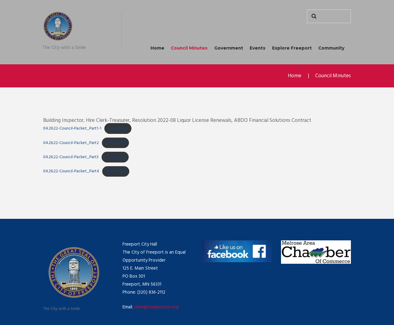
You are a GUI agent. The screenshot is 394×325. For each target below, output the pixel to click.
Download (118, 128)
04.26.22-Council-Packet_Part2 (71, 143)
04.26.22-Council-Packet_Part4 (71, 171)
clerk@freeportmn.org (156, 307)
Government (228, 48)
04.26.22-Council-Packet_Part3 (70, 157)
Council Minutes (189, 48)
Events (257, 48)
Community (331, 48)
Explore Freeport (292, 48)
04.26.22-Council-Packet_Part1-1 (72, 128)
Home (157, 48)
